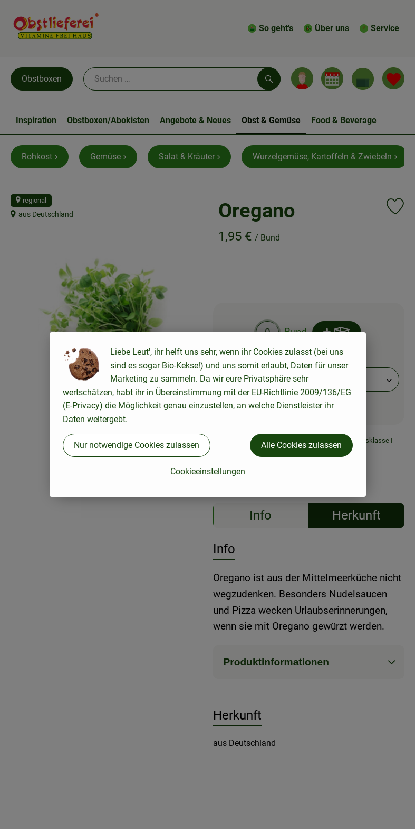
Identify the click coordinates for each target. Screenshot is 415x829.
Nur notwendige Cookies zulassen (136, 445)
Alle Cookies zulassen (301, 445)
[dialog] (207, 414)
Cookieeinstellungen (207, 471)
